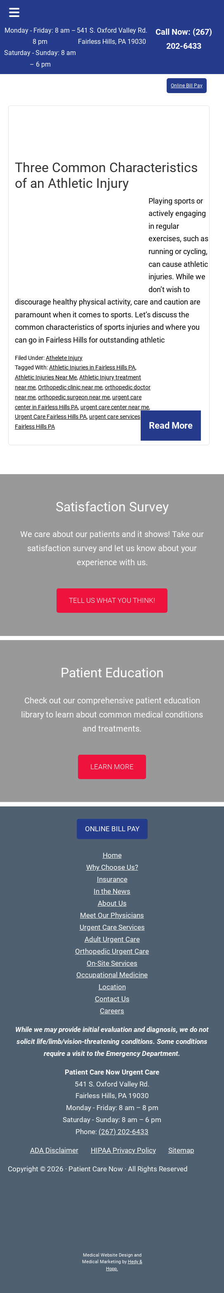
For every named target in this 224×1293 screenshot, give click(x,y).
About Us (112, 903)
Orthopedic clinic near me (70, 387)
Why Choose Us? (112, 867)
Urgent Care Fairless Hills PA (51, 416)
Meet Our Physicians (112, 915)
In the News (112, 891)
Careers (112, 1011)
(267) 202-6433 (124, 1131)
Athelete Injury (64, 358)
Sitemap (181, 1150)
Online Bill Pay (187, 86)
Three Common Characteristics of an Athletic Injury (106, 175)
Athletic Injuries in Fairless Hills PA (92, 367)
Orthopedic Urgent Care (112, 951)
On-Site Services (112, 963)
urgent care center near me (114, 407)
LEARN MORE (112, 767)
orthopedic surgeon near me (74, 397)
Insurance (112, 879)
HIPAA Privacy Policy (123, 1150)
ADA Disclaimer (54, 1150)
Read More (171, 425)
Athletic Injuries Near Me (46, 377)
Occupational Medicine (112, 975)
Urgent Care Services (112, 927)
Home (112, 855)
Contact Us (112, 999)
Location (112, 987)
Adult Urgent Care (112, 939)
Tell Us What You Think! (112, 600)
